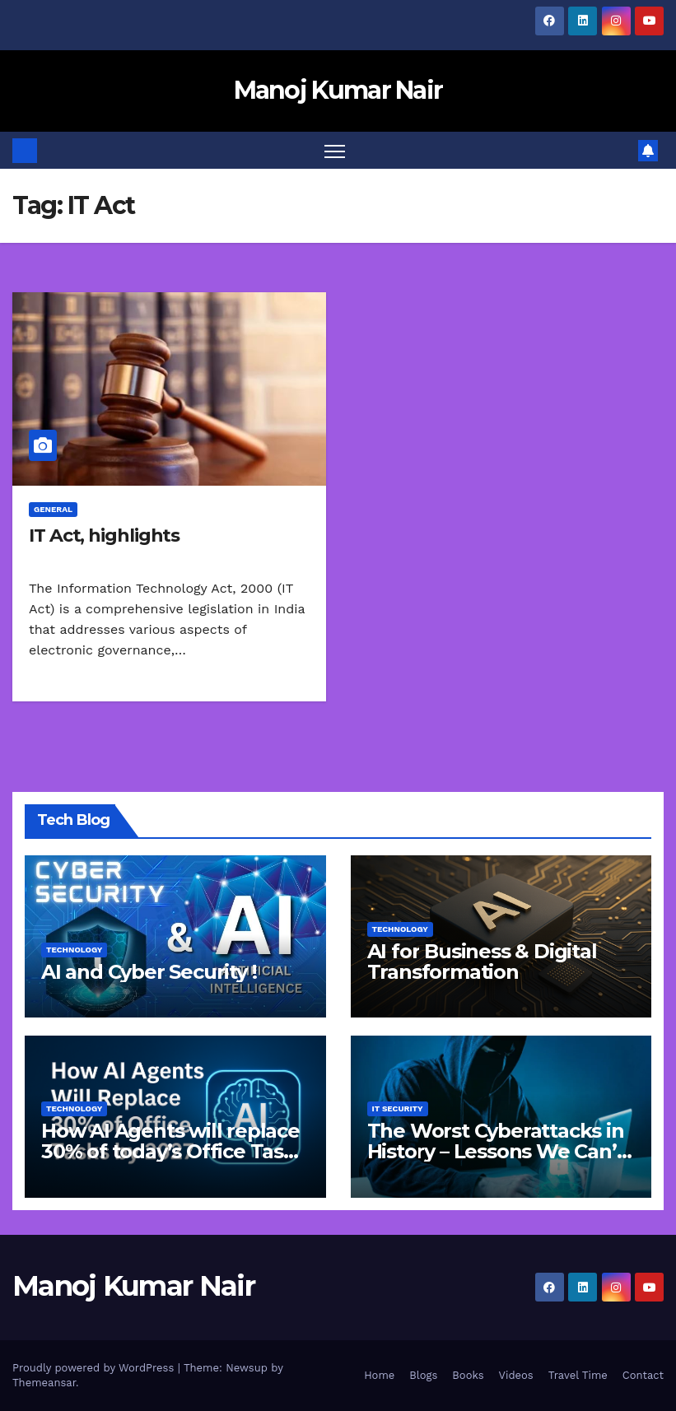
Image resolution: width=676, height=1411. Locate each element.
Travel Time (578, 1375)
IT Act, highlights (104, 535)
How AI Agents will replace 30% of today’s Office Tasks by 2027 (173, 1151)
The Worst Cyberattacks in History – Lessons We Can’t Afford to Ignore (496, 1151)
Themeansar (44, 1382)
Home (379, 1375)
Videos (516, 1375)
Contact (643, 1375)
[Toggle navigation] (335, 150)
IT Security (397, 1108)
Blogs (423, 1375)
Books (467, 1375)
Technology (74, 949)
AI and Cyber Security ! (148, 972)
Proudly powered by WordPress (95, 1368)
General (53, 509)
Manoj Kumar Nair (338, 90)
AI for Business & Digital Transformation (482, 961)
